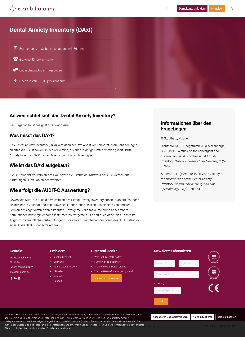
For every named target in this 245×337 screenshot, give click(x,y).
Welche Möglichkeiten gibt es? (110, 266)
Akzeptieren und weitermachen (170, 317)
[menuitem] (168, 8)
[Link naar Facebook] (11, 279)
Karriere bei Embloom (65, 266)
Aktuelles (59, 271)
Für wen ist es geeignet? (107, 261)
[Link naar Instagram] (19, 279)
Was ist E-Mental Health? (108, 257)
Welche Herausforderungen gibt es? (113, 271)
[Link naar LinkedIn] (15, 279)
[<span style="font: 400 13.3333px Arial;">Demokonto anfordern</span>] (106, 278)
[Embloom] (32, 8)
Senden (161, 301)
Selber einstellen (226, 317)
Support (58, 281)
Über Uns (59, 261)
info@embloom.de (20, 272)
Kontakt (58, 276)
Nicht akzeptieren (202, 317)
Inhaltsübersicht (62, 257)
